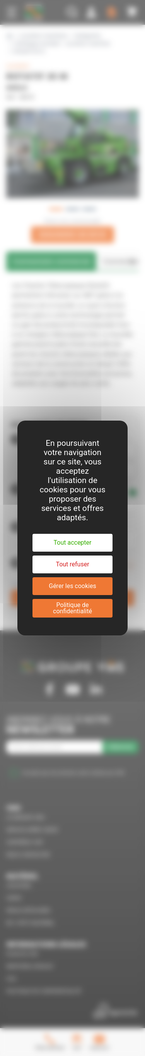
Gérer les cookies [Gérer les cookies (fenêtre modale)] (72, 586)
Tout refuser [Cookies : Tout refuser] (72, 564)
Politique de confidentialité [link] (72, 608)
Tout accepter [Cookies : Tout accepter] (73, 542)
